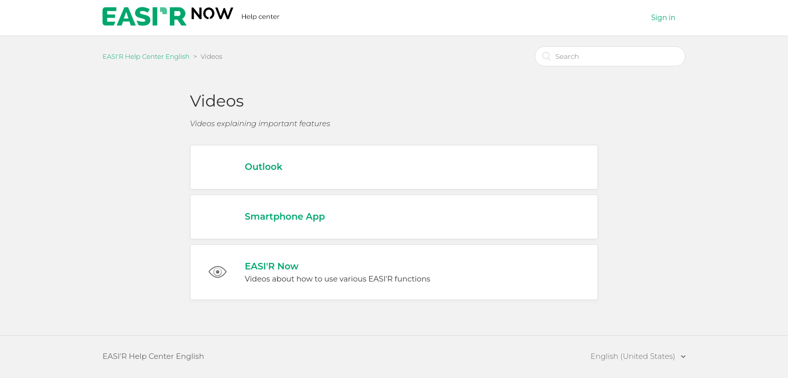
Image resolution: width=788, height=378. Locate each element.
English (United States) (633, 356)
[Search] (610, 56)
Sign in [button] (663, 17)
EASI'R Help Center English (146, 56)
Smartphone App (285, 216)
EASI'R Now (272, 266)
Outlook (263, 166)
